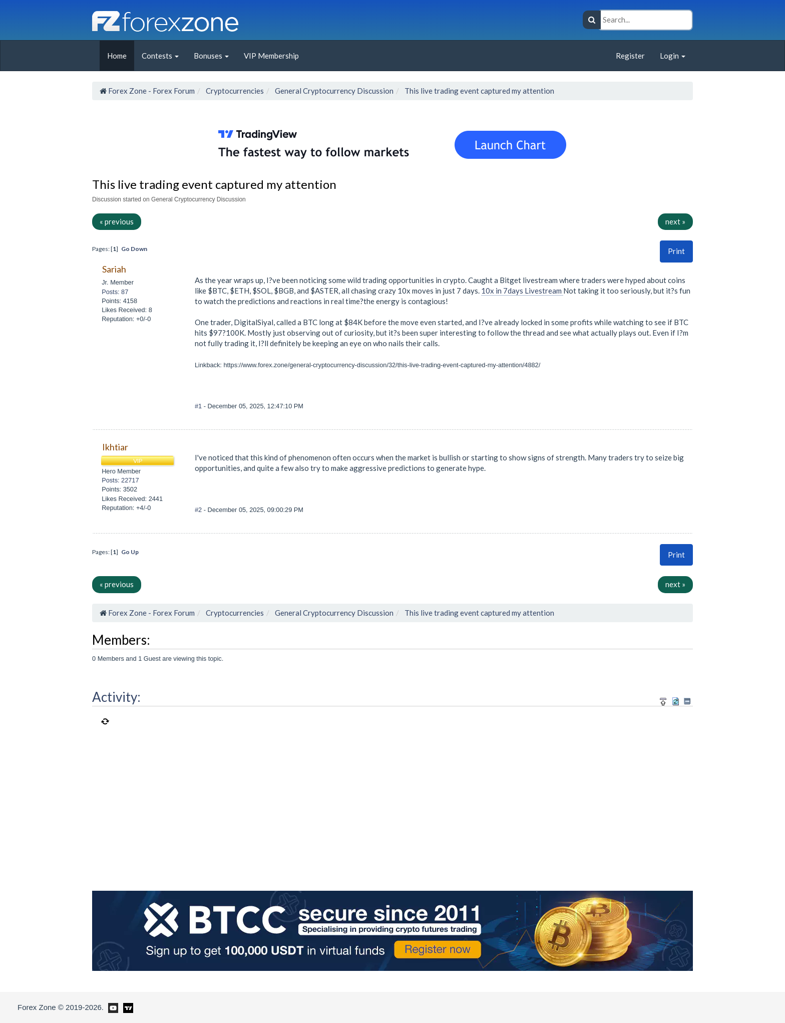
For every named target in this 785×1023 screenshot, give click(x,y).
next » (675, 221)
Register (630, 55)
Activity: (116, 697)
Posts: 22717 (120, 480)
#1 (199, 406)
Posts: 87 (115, 292)
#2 (199, 510)
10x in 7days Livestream (522, 290)
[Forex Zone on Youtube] (112, 1006)
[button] (676, 251)
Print (676, 250)
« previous (117, 221)
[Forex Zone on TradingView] (126, 1006)
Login (672, 55)
